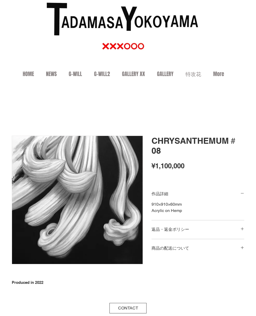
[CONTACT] (128, 308)
